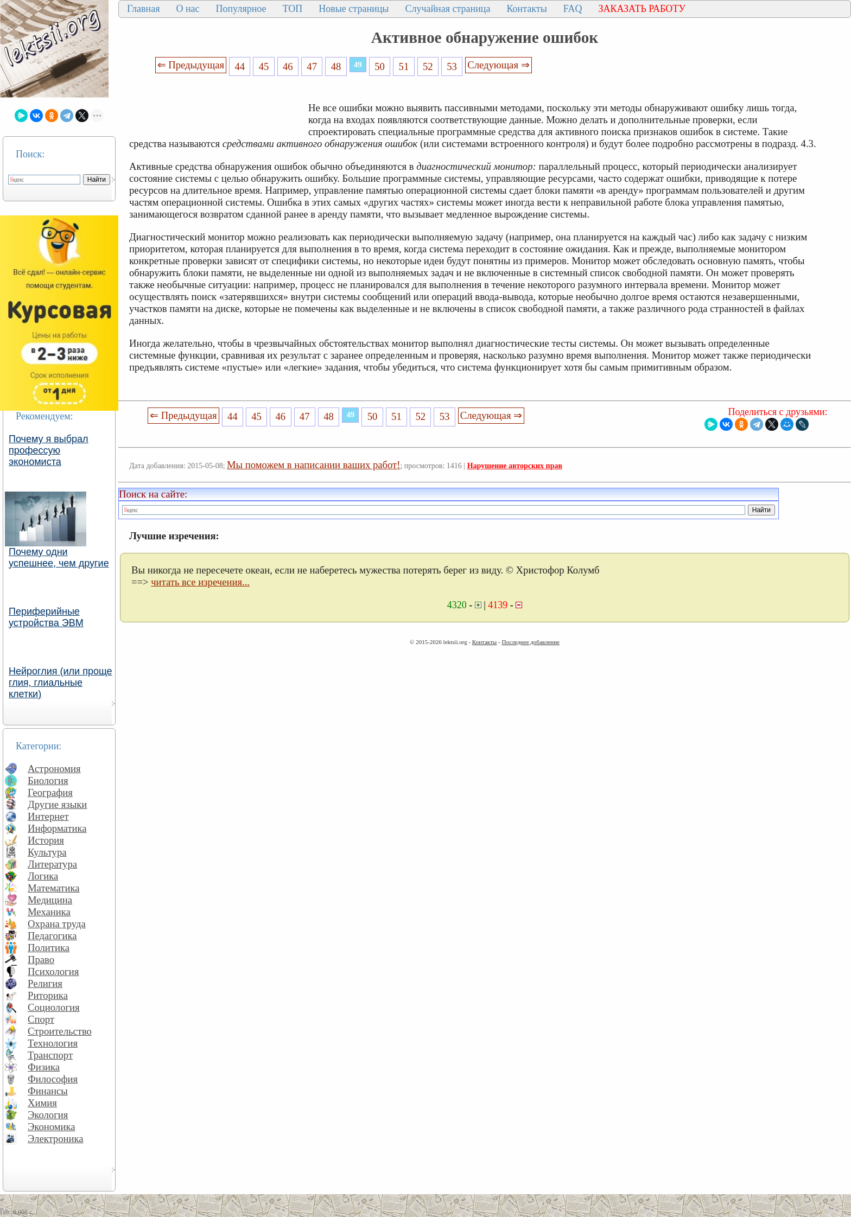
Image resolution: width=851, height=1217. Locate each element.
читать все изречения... (200, 582)
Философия (53, 1079)
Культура (47, 852)
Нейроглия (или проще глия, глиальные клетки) (60, 682)
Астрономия (54, 768)
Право (41, 959)
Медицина (50, 900)
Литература (52, 864)
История (46, 840)
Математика (54, 888)
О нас (187, 8)
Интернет (48, 816)
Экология (48, 1114)
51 (404, 66)
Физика (44, 1067)
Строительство (60, 1031)
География (50, 792)
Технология (53, 1043)
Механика (49, 911)
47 (312, 66)
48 (336, 66)
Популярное (241, 8)
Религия (45, 983)
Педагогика (52, 935)
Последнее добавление (530, 642)
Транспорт (50, 1055)
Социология (54, 1007)
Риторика (48, 995)
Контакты (526, 8)
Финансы (48, 1091)
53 (452, 66)
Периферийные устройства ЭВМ (46, 617)
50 (379, 66)
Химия (42, 1102)
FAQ (572, 8)
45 (264, 66)
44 (239, 66)
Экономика (51, 1126)
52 (428, 66)
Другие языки (57, 804)
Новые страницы (354, 8)
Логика (43, 876)
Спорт (41, 1019)
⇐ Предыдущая (191, 65)
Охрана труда (57, 923)
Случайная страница (447, 8)
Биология (48, 780)
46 (288, 66)
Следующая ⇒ (498, 65)
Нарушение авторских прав (514, 466)
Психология (53, 971)
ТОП (293, 8)
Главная (143, 8)
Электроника (56, 1138)
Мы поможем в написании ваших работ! (313, 464)
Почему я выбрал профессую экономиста (48, 450)
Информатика (57, 828)
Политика (48, 947)
